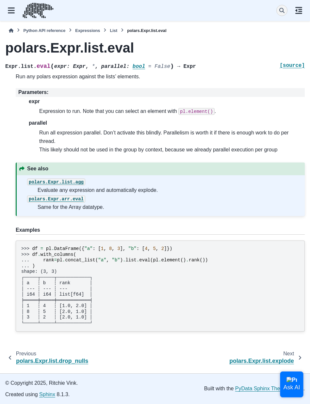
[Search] (281, 10)
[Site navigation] (11, 10)
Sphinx (47, 394)
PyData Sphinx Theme (261, 388)
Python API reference (44, 30)
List (113, 30)
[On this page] (299, 10)
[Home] (11, 30)
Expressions (87, 30)
